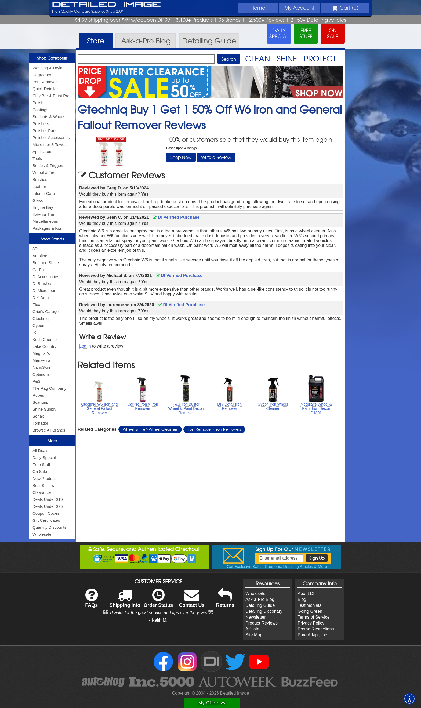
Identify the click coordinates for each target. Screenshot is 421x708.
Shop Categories (52, 58)
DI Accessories (45, 276)
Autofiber (40, 255)
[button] (409, 699)
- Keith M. (158, 620)
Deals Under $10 (47, 499)
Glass (37, 200)
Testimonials (309, 605)
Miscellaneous (45, 221)
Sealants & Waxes (48, 116)
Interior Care (43, 193)
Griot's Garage (45, 311)
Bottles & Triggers (48, 165)
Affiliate (252, 629)
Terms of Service (313, 617)
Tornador (40, 423)
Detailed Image (106, 5)
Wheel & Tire (44, 172)
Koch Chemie (44, 339)
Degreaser (41, 74)
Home (258, 7)
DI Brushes (42, 283)
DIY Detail (41, 297)
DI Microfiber (43, 290)
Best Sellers (43, 485)
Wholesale (41, 534)
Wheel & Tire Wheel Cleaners (150, 429)
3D (35, 248)
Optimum (40, 374)
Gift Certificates (46, 520)
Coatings (40, 109)
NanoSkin (41, 367)
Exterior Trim (43, 214)
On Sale (39, 471)
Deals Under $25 (47, 506)
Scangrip (40, 402)
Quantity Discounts (49, 527)
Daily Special (44, 457)
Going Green (309, 611)
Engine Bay (42, 207)
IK (34, 332)
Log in (85, 346)
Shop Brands (52, 239)
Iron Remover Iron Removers (214, 429)
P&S (36, 381)
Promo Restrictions (315, 629)
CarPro (38, 269)
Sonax (38, 416)
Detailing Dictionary (263, 611)
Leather (39, 186)
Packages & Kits (47, 228)
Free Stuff (41, 464)
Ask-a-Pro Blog (259, 599)
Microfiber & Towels (49, 144)
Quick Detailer (45, 88)
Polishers (40, 123)
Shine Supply (44, 409)
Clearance (41, 492)
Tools (37, 158)
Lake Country (44, 346)
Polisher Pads (44, 130)
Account (299, 7)
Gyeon (38, 325)
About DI (305, 593)
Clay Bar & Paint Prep (52, 95)
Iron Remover (44, 81)
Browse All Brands (48, 430)
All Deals (40, 450)
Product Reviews (261, 623)
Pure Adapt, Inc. (312, 635)
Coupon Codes (45, 513)
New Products (44, 478)
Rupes (38, 395)
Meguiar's (41, 353)
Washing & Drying (48, 67)
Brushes (39, 179)
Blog (301, 599)
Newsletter (255, 617)
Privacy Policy (310, 623)
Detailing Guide (260, 605)
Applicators (42, 151)
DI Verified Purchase (176, 217)
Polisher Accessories (51, 137)
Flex (36, 304)
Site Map (253, 635)
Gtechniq (40, 318)
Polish (37, 102)
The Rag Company (49, 388)
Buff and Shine (45, 262)
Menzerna (41, 360)
